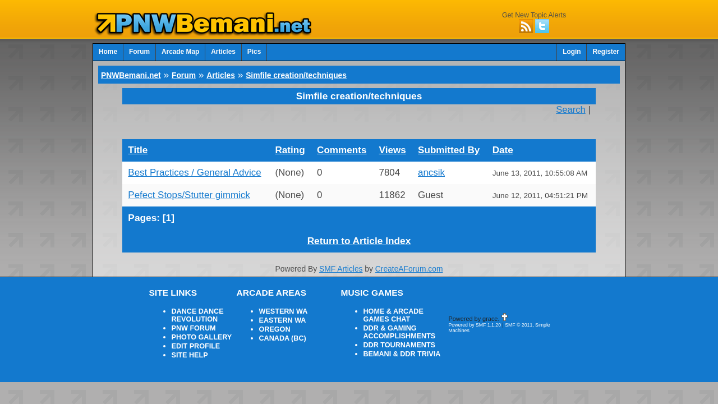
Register (607, 50)
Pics (242, 50)
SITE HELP (188, 322)
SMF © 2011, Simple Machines (529, 298)
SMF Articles (343, 246)
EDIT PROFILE (193, 314)
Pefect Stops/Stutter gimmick (182, 179)
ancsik (430, 158)
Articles (213, 50)
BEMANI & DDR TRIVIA (397, 321)
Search (574, 102)
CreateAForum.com (404, 246)
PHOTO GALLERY (198, 306)
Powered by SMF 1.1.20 (472, 298)
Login (576, 50)
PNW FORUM (191, 298)
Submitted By (445, 138)
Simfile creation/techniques (274, 71)
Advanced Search (596, 32)
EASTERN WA (280, 291)
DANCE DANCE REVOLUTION (195, 288)
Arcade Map (174, 50)
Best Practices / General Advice (187, 158)
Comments (338, 138)
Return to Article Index (359, 221)
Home (107, 50)
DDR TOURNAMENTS (395, 313)
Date (502, 138)
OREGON (273, 299)
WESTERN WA (280, 284)
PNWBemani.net (127, 71)
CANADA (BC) (280, 307)
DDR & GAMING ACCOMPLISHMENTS (395, 302)
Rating (287, 138)
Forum (136, 50)
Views (391, 138)
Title (136, 138)
